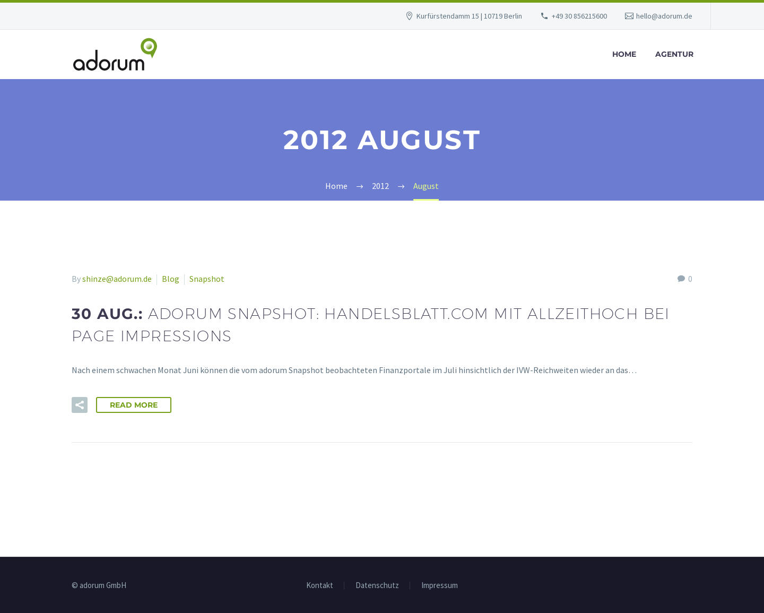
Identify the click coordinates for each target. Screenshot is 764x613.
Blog (170, 278)
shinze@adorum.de (117, 278)
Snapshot (206, 278)
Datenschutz (377, 586)
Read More (134, 405)
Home (624, 54)
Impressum (439, 586)
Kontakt (319, 586)
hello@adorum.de (664, 16)
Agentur (674, 54)
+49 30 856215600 (579, 16)
